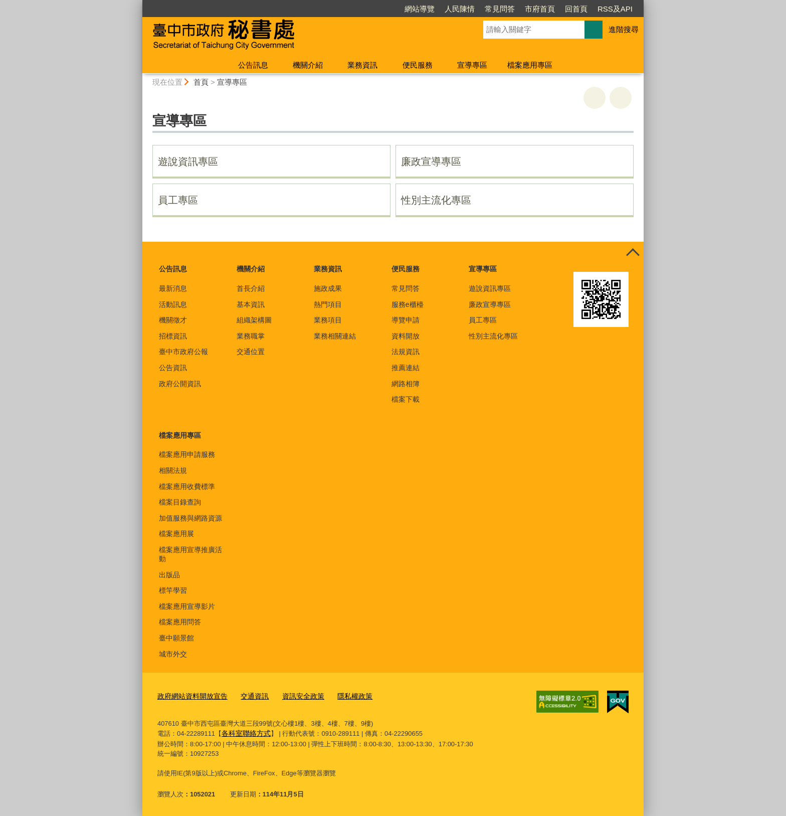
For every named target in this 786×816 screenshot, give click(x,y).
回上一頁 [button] (621, 98)
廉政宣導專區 (431, 161)
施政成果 (328, 288)
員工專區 (178, 200)
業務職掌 (251, 336)
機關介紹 (308, 65)
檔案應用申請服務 (187, 454)
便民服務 (418, 65)
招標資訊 (173, 336)
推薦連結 (405, 368)
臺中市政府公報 (183, 352)
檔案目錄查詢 (180, 502)
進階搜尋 (624, 29)
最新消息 (173, 288)
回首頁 (576, 9)
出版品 (169, 575)
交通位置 (251, 352)
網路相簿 (405, 384)
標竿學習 (173, 590)
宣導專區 (472, 65)
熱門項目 (328, 304)
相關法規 (173, 470)
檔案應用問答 (180, 622)
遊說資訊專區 (188, 161)
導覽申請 (405, 320)
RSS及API (615, 9)
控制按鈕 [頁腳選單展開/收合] (633, 253)
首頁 (201, 82)
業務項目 (328, 320)
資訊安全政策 (294, 695)
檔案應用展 (176, 534)
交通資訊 (249, 695)
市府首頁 (540, 9)
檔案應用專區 (529, 65)
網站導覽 (420, 9)
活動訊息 (173, 304)
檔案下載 (405, 399)
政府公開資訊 (180, 384)
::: (138, 4)
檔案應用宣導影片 (187, 606)
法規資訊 (405, 352)
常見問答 (500, 9)
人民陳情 (460, 9)
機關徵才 (173, 320)
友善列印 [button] (594, 98)
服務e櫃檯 (407, 304)
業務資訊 (362, 65)
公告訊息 (253, 65)
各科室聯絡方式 (244, 731)
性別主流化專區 (436, 200)
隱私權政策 (343, 695)
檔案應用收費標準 (187, 486)
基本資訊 (251, 304)
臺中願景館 (176, 638)
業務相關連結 (335, 336)
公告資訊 (173, 368)
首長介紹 (251, 288)
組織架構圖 (254, 320)
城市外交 (173, 654)
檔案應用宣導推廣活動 (190, 554)
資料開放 (405, 336)
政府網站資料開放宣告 (190, 695)
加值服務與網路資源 (190, 518)
